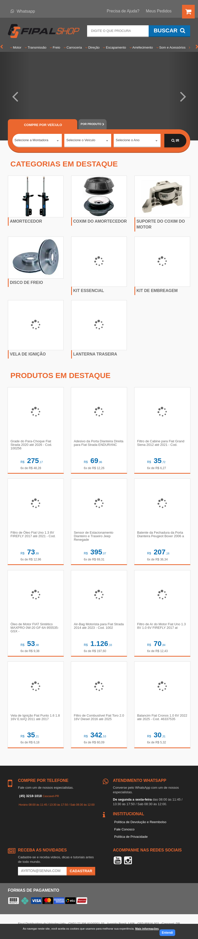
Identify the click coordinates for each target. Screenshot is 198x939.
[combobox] (37, 141)
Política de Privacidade (131, 837)
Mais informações (147, 928)
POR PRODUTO (92, 124)
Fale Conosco (124, 830)
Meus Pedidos (158, 11)
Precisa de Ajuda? (123, 11)
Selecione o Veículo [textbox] (80, 140)
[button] (15, 96)
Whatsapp (23, 11)
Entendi (167, 932)
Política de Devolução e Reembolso (140, 823)
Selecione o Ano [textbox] (128, 140)
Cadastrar (81, 871)
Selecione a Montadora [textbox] (31, 140)
